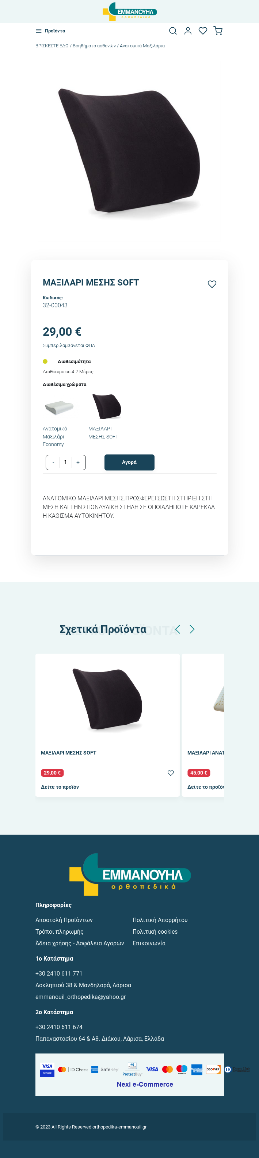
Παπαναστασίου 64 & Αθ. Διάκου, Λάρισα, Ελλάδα (99, 1038)
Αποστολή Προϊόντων (64, 920)
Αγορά (129, 462)
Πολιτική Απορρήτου (160, 920)
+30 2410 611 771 (59, 973)
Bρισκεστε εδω (52, 45)
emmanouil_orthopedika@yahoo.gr (80, 996)
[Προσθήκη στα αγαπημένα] (212, 284)
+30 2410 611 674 (59, 1027)
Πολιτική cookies (155, 931)
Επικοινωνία (149, 943)
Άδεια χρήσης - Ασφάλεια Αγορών (79, 943)
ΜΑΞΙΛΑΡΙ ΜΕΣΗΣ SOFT (68, 753)
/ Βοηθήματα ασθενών (93, 45)
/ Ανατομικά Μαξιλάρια (141, 45)
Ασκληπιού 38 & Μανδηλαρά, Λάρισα (83, 985)
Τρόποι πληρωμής (59, 931)
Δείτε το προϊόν (60, 787)
